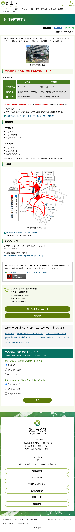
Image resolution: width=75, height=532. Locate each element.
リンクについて (66, 519)
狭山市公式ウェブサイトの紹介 (13, 519)
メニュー (64, 3)
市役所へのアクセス (37, 484)
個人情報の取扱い (32, 519)
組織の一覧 (37, 497)
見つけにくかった (14, 394)
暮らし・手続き (21, 9)
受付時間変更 (37, 471)
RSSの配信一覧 (23, 523)
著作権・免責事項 (8, 523)
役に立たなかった (14, 374)
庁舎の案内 (37, 478)
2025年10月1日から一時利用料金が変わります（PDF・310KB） (30, 116)
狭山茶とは (9, 334)
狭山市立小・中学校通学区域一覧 (30, 334)
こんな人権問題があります (56, 334)
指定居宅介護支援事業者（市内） (17, 342)
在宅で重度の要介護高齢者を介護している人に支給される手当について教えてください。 (37, 338)
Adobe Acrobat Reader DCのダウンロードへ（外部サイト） (30, 273)
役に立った (11, 365)
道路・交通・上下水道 (39, 9)
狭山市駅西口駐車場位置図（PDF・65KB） (22, 232)
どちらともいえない (14, 370)
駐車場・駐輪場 (57, 9)
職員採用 (37, 504)
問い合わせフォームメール (37, 309)
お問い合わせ (37, 491)
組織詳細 (37, 316)
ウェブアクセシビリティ (50, 519)
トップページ (7, 9)
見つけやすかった (14, 384)
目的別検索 (72, 3)
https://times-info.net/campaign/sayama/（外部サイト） (24, 256)
